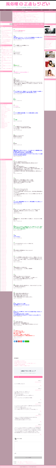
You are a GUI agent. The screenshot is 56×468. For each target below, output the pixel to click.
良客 (2, 119)
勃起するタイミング (4, 31)
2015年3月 (3, 262)
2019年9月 (3, 189)
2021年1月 (3, 167)
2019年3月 (3, 197)
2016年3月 (3, 246)
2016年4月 (3, 244)
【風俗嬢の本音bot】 (50, 25)
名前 (15, 453)
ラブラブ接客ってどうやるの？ (19, 360)
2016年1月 (3, 248)
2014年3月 (3, 278)
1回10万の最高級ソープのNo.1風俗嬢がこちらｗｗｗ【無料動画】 (50, 74)
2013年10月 (3, 285)
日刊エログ (47, 47)
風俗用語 (3, 127)
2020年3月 (3, 181)
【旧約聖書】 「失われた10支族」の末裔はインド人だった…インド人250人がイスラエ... (26, 17)
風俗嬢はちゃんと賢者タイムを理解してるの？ (22, 365)
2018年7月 (3, 208)
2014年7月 (3, 273)
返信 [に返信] (40, 385)
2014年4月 (3, 277)
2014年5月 (3, 275)
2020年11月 (3, 170)
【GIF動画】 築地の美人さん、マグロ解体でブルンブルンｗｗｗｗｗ (23, 15)
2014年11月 (3, 267)
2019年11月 (3, 186)
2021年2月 (3, 166)
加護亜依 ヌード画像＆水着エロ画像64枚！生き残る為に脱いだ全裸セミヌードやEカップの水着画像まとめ (50, 55)
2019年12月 (3, 185)
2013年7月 (3, 289)
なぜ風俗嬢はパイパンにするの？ (6, 65)
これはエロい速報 (48, 43)
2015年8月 (3, 255)
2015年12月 (3, 250)
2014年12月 (3, 266)
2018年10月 (3, 204)
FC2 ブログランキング (49, 42)
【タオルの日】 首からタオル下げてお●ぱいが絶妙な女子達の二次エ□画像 (24, 16)
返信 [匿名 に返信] (40, 434)
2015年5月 (3, 259)
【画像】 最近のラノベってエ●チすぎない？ (19, 13)
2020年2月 (3, 182)
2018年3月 (3, 213)
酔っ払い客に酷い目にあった (6, 43)
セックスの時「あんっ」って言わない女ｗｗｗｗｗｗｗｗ (26, 463)
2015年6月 (3, 258)
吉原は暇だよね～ (4, 42)
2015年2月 (3, 263)
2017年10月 (3, 220)
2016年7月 (3, 240)
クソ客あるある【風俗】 (5, 35)
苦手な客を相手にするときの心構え (20, 362)
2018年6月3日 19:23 (38, 415)
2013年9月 (3, 286)
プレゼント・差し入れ (5, 108)
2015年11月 (3, 251)
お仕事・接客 (3, 104)
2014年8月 (3, 271)
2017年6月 (3, 225)
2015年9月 (3, 254)
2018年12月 (3, 201)
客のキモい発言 (4, 111)
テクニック (3, 107)
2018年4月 (3, 212)
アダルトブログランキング (50, 40)
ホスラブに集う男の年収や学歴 (6, 30)
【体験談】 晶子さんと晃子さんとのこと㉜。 (19, 18)
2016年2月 (3, 247)
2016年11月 (3, 235)
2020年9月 (3, 173)
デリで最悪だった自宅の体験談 (6, 68)
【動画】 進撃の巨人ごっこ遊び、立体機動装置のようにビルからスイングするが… (25, 12)
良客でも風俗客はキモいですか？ (6, 60)
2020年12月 (3, 169)
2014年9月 (3, 270)
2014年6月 (3, 274)
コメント (16, 441)
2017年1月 (3, 232)
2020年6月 (3, 177)
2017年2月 (3, 231)
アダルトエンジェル (49, 46)
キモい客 (3, 106)
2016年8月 (3, 239)
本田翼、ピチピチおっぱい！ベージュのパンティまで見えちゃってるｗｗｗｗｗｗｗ (25, 14)
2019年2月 (3, 198)
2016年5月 (3, 243)
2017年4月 (3, 228)
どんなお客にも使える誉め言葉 (19, 364)
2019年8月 (3, 190)
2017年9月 (3, 221)
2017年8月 (3, 223)
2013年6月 (3, 290)
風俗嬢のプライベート (5, 122)
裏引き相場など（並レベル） (6, 49)
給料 (2, 118)
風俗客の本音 (3, 126)
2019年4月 (3, 196)
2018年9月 (3, 205)
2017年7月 (3, 224)
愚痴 (2, 114)
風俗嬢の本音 (3, 123)
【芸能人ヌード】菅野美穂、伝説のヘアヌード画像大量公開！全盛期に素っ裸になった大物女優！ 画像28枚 (50, 65)
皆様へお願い (3, 115)
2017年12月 (3, 217)
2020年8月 (3, 174)
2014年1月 (3, 281)
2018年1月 (3, 216)
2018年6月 (3, 209)
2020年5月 (3, 178)
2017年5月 (3, 227)
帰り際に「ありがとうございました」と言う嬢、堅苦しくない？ (25, 363)
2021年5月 (3, 162)
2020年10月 (3, 171)
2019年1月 (3, 200)
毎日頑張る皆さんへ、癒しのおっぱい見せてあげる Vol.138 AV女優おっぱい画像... (25, 19)
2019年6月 (3, 193)
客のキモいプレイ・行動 (5, 110)
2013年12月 (3, 282)
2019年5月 (3, 194)
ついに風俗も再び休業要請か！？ (6, 41)
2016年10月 (3, 236)
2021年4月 (3, 163)
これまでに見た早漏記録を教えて (6, 39)
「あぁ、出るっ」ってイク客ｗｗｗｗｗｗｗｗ (25, 461)
